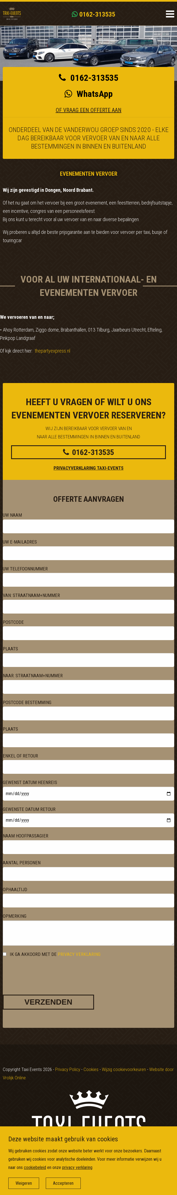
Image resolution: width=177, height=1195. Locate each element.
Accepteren (63, 1183)
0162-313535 (93, 14)
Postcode (13, 622)
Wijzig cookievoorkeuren (124, 1069)
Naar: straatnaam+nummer (33, 675)
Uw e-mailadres (20, 542)
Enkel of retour (20, 756)
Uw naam (12, 515)
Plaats (10, 648)
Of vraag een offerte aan (89, 110)
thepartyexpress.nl (52, 351)
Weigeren (24, 1183)
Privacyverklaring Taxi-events (88, 468)
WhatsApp (88, 94)
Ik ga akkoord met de (51, 954)
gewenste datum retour (29, 809)
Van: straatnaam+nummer (31, 595)
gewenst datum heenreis (30, 782)
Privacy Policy (67, 1069)
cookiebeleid (35, 1167)
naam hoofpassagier (25, 836)
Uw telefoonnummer (25, 568)
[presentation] (45, 971)
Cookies (91, 1069)
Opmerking (14, 916)
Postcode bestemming (27, 702)
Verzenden (48, 1002)
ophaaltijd (15, 889)
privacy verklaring (79, 954)
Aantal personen (22, 862)
